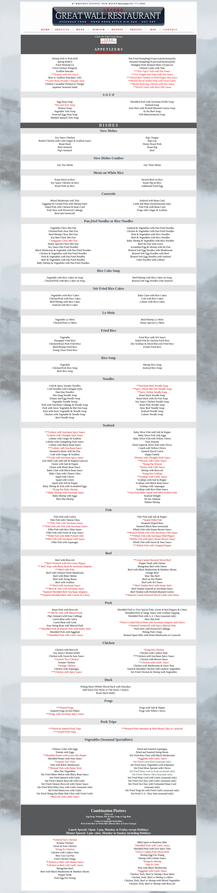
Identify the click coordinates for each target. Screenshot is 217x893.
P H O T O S (136, 29)
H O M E (45, 29)
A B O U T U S (62, 29)
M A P (153, 29)
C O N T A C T (170, 29)
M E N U (80, 29)
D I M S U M (98, 29)
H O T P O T (117, 29)
